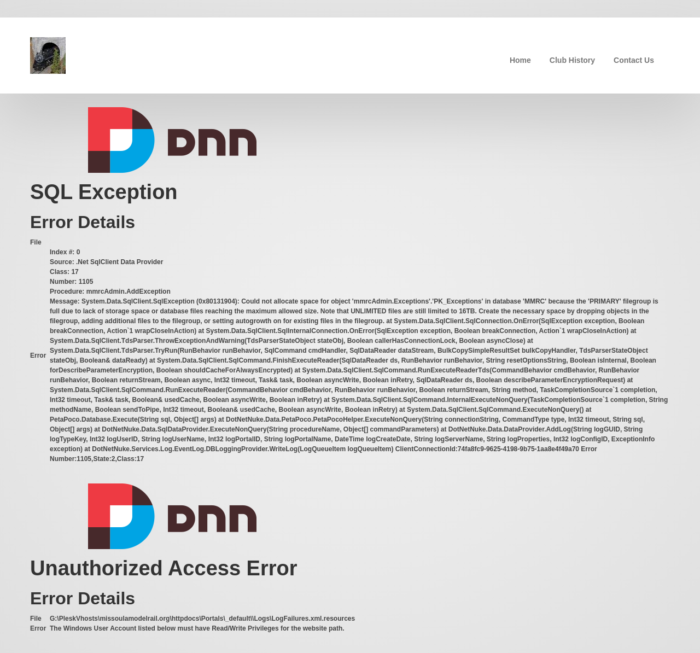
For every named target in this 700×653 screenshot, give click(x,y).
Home (520, 60)
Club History (572, 60)
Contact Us (634, 60)
